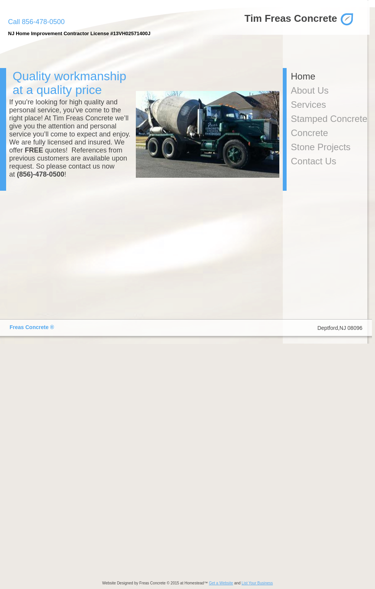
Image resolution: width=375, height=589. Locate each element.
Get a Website (221, 583)
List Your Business (257, 583)
